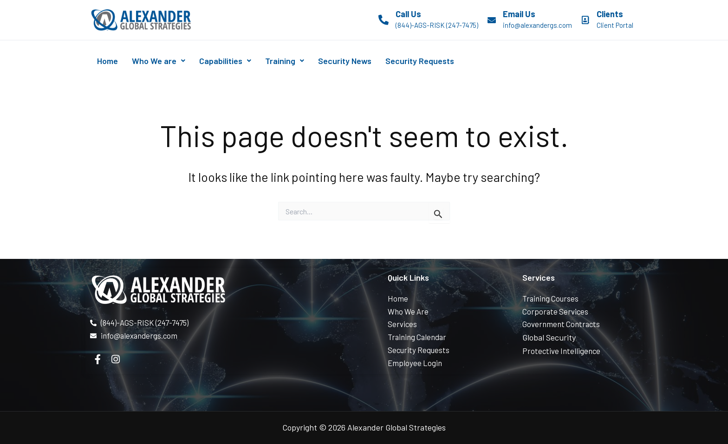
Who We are (168, 61)
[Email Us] (492, 20)
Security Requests (455, 61)
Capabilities (241, 61)
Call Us (408, 14)
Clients (610, 14)
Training (307, 61)
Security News (374, 61)
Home (110, 61)
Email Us (519, 14)
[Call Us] (383, 20)
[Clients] (585, 20)
